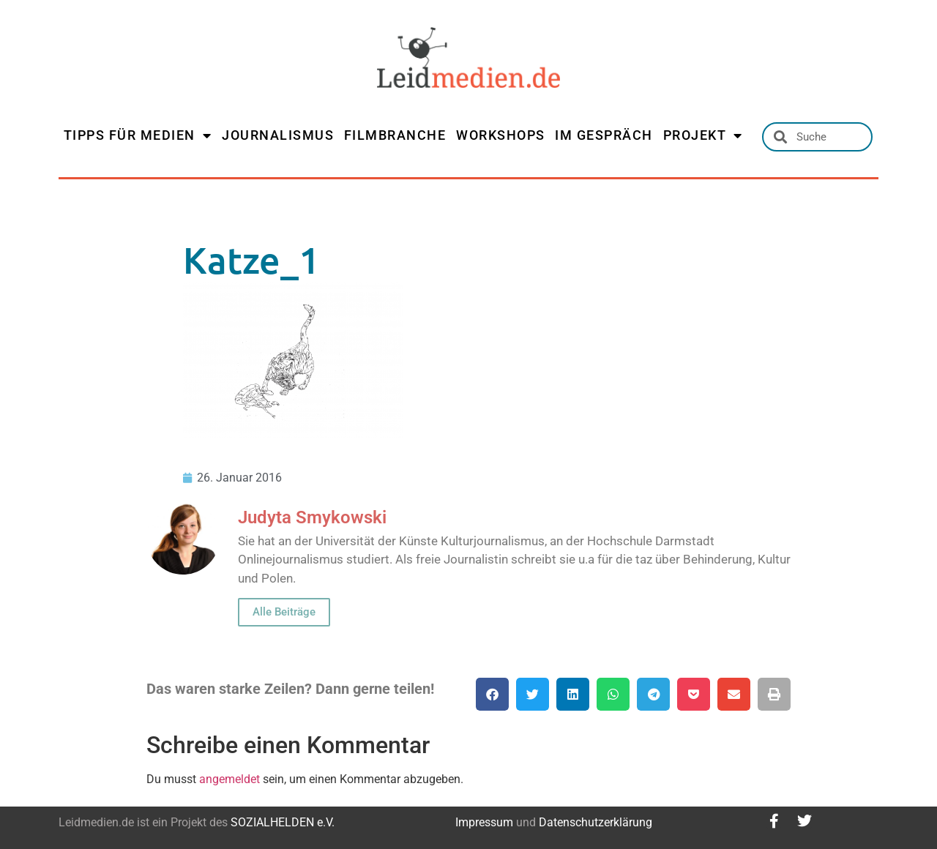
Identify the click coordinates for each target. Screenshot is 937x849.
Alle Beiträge (284, 611)
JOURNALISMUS (278, 135)
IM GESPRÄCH (604, 135)
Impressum (484, 822)
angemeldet (229, 779)
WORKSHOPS (500, 135)
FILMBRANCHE (395, 135)
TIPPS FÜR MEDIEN (138, 135)
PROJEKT (703, 135)
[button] (492, 694)
